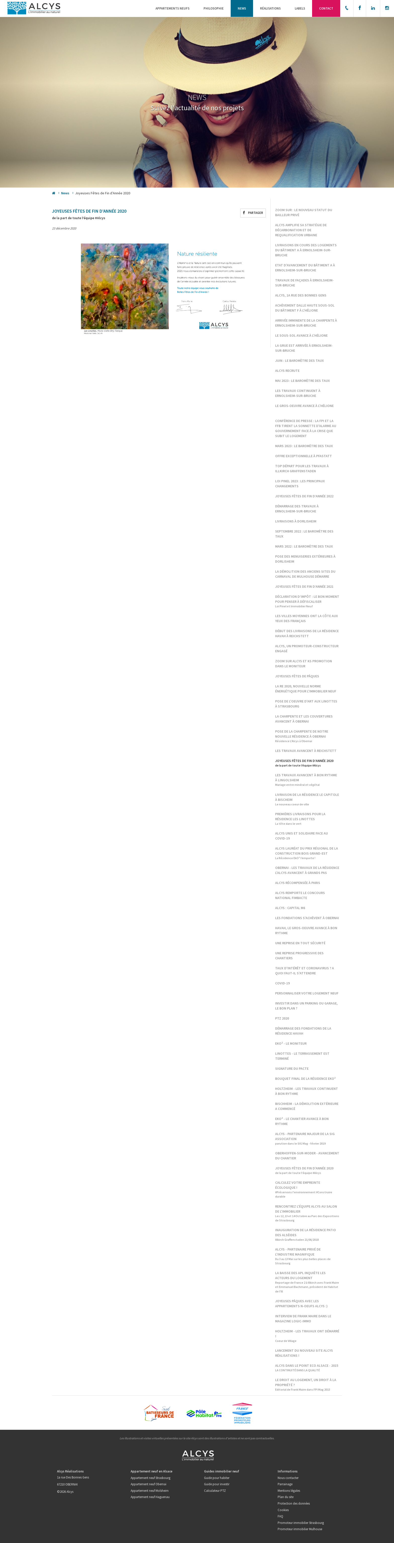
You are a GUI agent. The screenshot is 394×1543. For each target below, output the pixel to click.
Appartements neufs (172, 8)
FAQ (280, 1516)
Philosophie (214, 8)
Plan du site (285, 1497)
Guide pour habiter (216, 1478)
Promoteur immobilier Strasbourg (301, 1523)
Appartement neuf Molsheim (150, 1491)
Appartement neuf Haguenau (150, 1497)
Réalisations (270, 8)
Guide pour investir (216, 1484)
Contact (326, 8)
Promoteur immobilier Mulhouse (300, 1529)
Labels (300, 8)
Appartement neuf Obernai (148, 1484)
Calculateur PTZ (215, 1491)
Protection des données (294, 1503)
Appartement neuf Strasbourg (150, 1478)
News (242, 8)
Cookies (283, 1510)
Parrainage (285, 1484)
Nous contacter (288, 1478)
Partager (253, 213)
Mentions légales (289, 1491)
